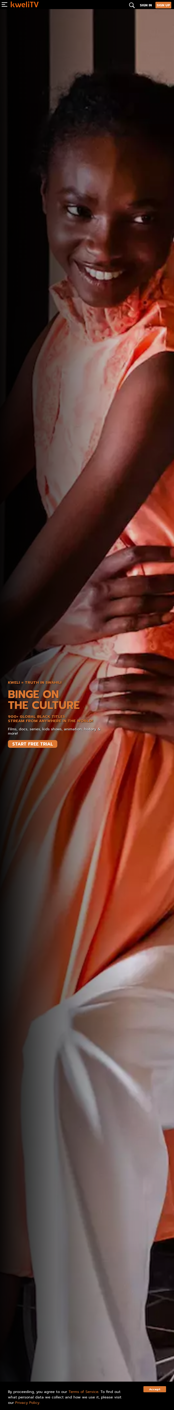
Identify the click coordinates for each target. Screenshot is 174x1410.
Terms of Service (83, 1392)
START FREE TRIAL (32, 744)
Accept (154, 1389)
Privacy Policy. (27, 1402)
